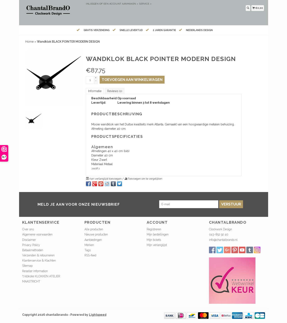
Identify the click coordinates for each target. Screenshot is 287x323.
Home (29, 41)
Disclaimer (29, 239)
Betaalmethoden (32, 250)
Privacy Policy (31, 245)
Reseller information (35, 271)
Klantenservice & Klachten (39, 260)
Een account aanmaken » (121, 3)
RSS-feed (90, 255)
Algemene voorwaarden (37, 234)
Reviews (114, 91)
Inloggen (92, 3)
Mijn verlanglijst (157, 245)
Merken (89, 245)
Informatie (94, 91)
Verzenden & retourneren (38, 255)
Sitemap (27, 265)
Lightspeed (97, 314)
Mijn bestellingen (158, 234)
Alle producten (93, 229)
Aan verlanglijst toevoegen (104, 178)
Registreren (154, 229)
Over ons (28, 229)
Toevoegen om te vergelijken (143, 178)
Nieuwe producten (96, 234)
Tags (87, 250)
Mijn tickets (154, 239)
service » (145, 3)
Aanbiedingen (93, 239)
